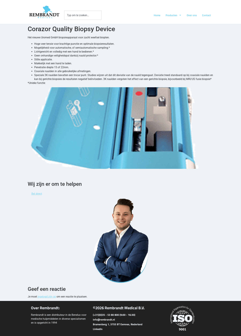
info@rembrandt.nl (104, 319)
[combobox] (83, 15)
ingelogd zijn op (47, 296)
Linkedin (97, 329)
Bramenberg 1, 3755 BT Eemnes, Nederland (117, 324)
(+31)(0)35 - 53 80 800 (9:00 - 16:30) (114, 315)
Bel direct (36, 193)
